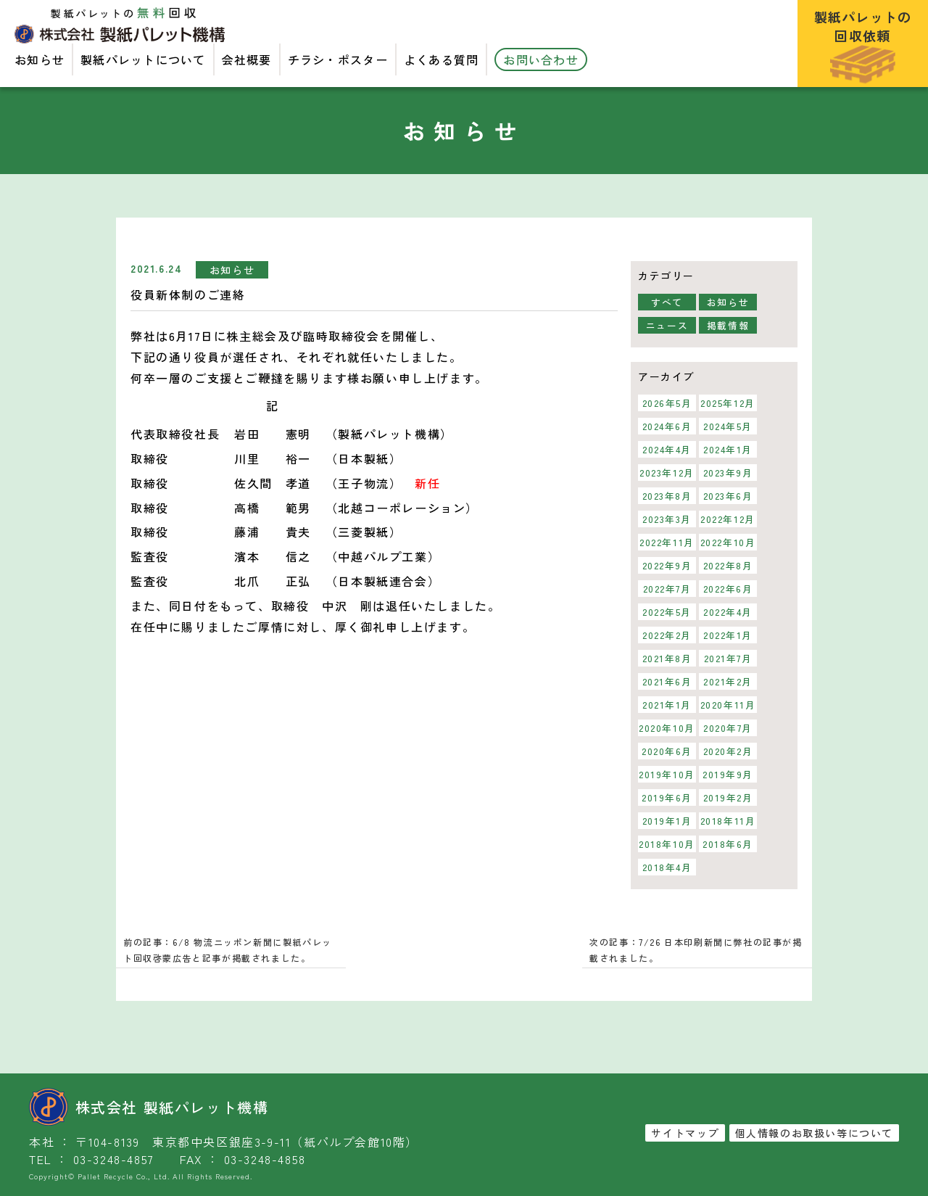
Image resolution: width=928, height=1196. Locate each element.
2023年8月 (667, 496)
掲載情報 (728, 325)
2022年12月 (727, 519)
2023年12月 (667, 472)
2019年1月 (667, 821)
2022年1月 (728, 635)
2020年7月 (728, 728)
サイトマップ (685, 1133)
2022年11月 (667, 542)
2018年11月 (728, 821)
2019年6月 (667, 797)
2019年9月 (728, 774)
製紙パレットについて (143, 59)
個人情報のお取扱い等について (814, 1133)
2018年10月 (667, 844)
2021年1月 (667, 705)
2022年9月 (667, 565)
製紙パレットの (863, 45)
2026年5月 (667, 403)
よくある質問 (441, 59)
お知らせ (39, 59)
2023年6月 (728, 496)
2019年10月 (667, 774)
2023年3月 (667, 519)
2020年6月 (667, 751)
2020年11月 (728, 705)
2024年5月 (728, 426)
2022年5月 (667, 612)
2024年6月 (667, 426)
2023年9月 (728, 472)
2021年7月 (727, 658)
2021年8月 (667, 658)
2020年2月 (728, 751)
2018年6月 (728, 844)
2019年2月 (728, 797)
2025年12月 (727, 403)
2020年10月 (667, 728)
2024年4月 (667, 449)
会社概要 (247, 59)
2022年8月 (728, 565)
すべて (667, 302)
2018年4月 (667, 867)
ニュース (667, 325)
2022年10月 (728, 542)
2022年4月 (728, 612)
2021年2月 (728, 681)
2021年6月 (667, 681)
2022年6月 (728, 588)
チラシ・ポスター (338, 59)
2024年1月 (728, 449)
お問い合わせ (541, 59)
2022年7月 (666, 588)
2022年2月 (667, 635)
